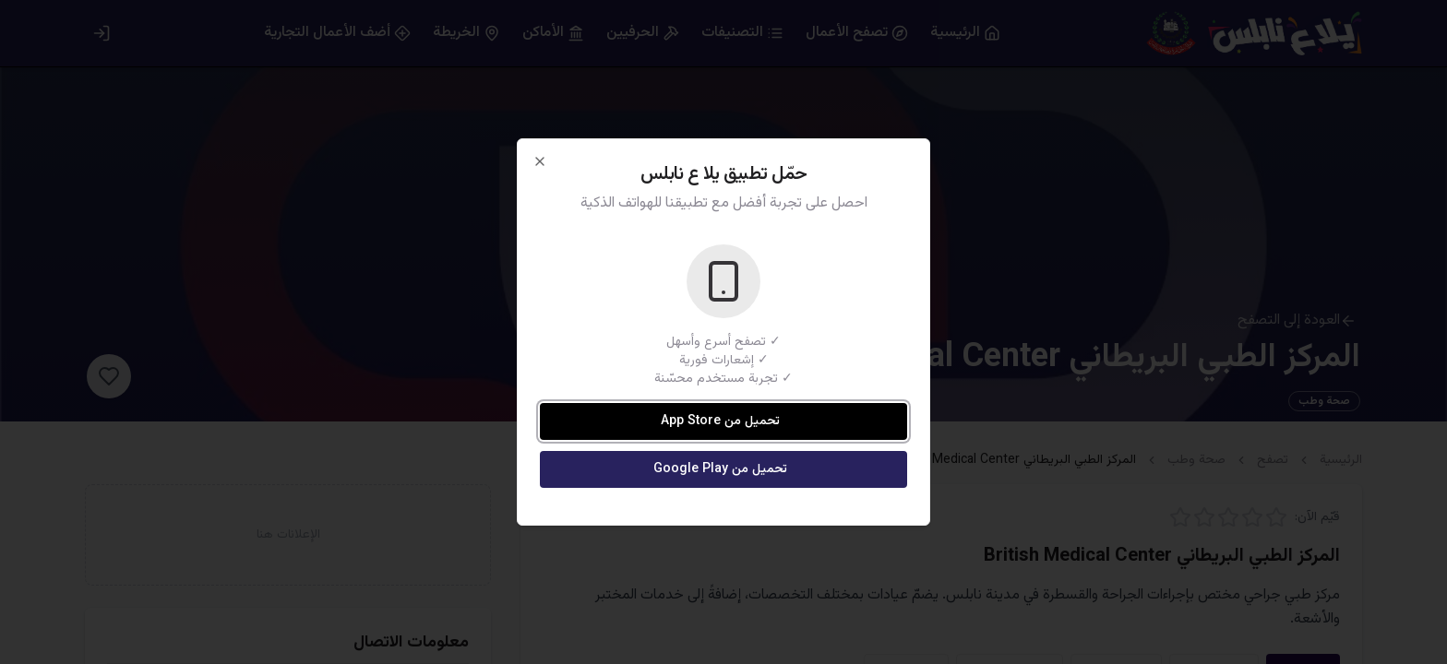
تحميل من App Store (720, 421)
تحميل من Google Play (720, 469)
